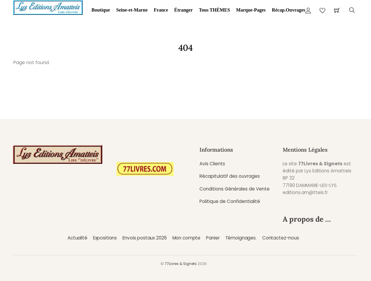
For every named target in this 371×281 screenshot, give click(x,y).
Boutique (101, 9)
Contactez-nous (280, 238)
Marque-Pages (250, 9)
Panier (212, 238)
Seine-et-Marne (132, 9)
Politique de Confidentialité (229, 201)
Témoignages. (241, 238)
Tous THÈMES (214, 9)
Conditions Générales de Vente (234, 189)
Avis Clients (212, 164)
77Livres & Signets (181, 263)
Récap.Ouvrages (288, 9)
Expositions (105, 238)
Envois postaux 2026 (144, 238)
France (161, 9)
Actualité (77, 238)
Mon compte (186, 238)
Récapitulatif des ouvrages (229, 176)
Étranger (183, 9)
